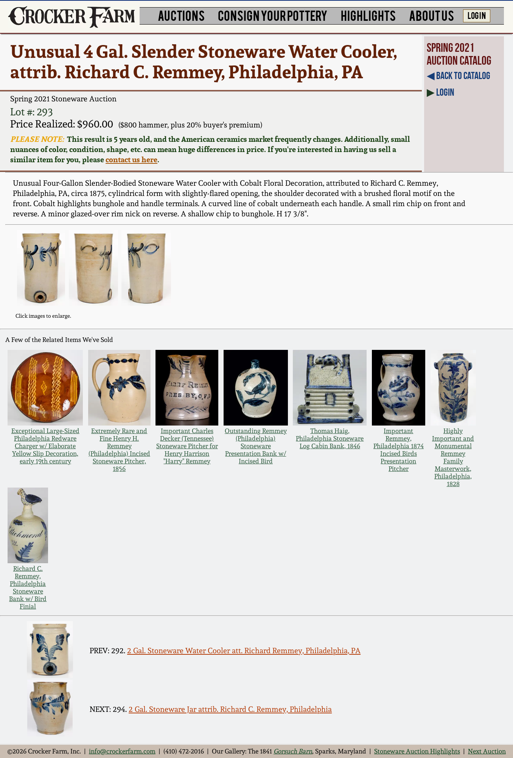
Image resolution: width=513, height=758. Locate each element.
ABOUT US (431, 15)
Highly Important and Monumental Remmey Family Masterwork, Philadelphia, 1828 (453, 457)
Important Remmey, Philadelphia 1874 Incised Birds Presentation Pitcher (398, 449)
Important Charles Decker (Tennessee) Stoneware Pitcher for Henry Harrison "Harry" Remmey (187, 446)
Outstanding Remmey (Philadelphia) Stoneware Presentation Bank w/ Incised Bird (256, 446)
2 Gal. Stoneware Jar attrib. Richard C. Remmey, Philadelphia (230, 709)
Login (445, 92)
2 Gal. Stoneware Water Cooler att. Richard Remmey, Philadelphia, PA (244, 650)
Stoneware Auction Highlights (417, 751)
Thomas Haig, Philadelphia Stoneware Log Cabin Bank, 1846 (330, 438)
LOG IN (477, 15)
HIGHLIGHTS (368, 15)
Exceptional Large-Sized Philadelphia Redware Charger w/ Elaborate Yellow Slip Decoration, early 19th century (45, 446)
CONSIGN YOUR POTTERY (273, 15)
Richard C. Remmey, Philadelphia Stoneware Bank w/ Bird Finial (28, 587)
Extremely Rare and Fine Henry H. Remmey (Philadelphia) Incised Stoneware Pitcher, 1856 (119, 449)
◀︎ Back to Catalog (458, 75)
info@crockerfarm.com (122, 751)
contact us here (131, 159)
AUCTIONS (181, 15)
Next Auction (487, 751)
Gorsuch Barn (293, 751)
